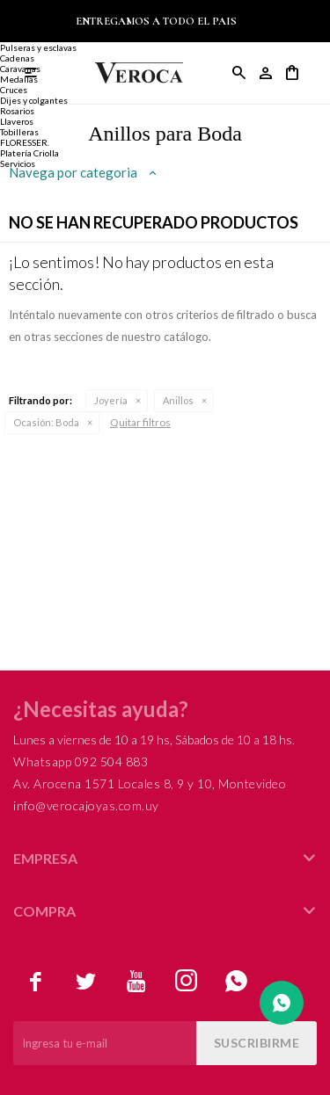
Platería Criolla (29, 153)
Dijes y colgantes (34, 100)
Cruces (13, 89)
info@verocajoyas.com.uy (86, 805)
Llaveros (16, 121)
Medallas (19, 79)
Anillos (178, 400)
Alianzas (17, 37)
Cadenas (17, 58)
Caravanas (20, 68)
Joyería (111, 400)
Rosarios (17, 110)
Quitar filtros (140, 422)
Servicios (17, 163)
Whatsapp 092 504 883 (80, 761)
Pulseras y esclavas (38, 47)
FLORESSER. (24, 142)
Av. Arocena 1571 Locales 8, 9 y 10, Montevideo (149, 783)
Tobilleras (19, 132)
